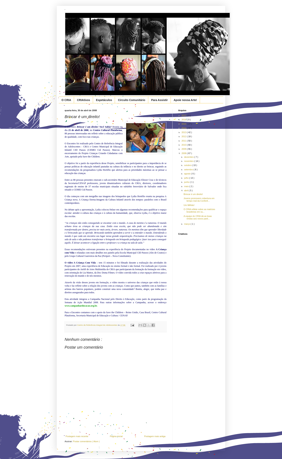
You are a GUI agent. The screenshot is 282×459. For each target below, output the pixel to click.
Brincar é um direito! (193, 194)
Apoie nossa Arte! (185, 100)
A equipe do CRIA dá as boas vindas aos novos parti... (197, 217)
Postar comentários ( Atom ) (86, 441)
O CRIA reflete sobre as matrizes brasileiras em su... (199, 210)
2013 (184, 132)
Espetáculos (104, 100)
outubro (188, 165)
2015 (184, 124)
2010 (184, 145)
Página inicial (116, 436)
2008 (184, 153)
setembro (189, 169)
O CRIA (66, 100)
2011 (184, 141)
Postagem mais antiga (154, 436)
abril (186, 190)
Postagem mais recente (77, 436)
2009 (184, 149)
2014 (184, 128)
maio (186, 186)
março (187, 224)
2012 (184, 136)
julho (186, 178)
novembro (189, 161)
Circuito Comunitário (131, 100)
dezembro (189, 157)
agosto (187, 173)
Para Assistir (159, 100)
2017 (184, 115)
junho (187, 182)
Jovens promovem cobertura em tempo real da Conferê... (198, 199)
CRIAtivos (83, 100)
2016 (184, 119)
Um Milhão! (188, 205)
